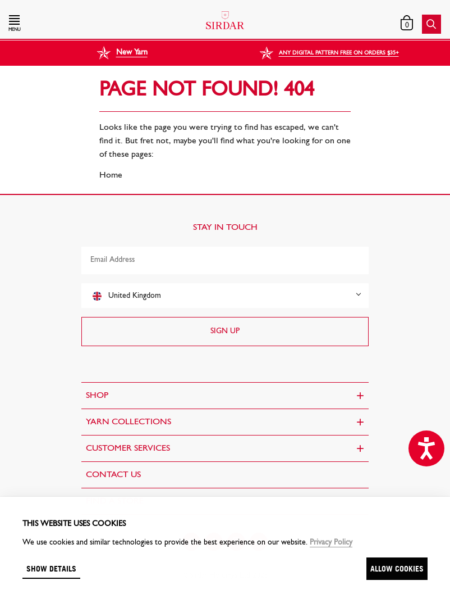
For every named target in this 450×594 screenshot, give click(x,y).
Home (110, 175)
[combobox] (225, 295)
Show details (51, 568)
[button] (74, 24)
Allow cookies (397, 568)
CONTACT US (113, 474)
